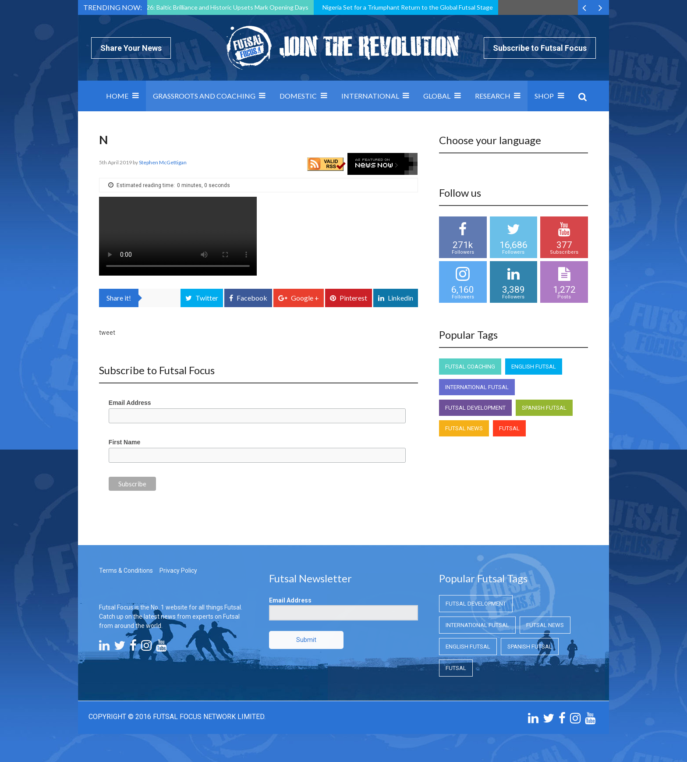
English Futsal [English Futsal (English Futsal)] (533, 366)
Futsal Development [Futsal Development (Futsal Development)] (475, 407)
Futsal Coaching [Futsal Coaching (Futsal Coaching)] (470, 366)
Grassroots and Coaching (204, 96)
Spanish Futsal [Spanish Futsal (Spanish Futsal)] (544, 407)
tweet (107, 332)
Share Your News (131, 48)
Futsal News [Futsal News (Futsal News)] (464, 428)
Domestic (298, 96)
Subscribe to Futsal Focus (540, 48)
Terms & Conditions (126, 570)
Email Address (130, 402)
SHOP (544, 96)
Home (117, 96)
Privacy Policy (178, 570)
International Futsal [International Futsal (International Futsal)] (477, 387)
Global (436, 96)
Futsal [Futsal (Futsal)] (509, 428)
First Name (124, 442)
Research (492, 96)
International (370, 96)
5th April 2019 (116, 162)
